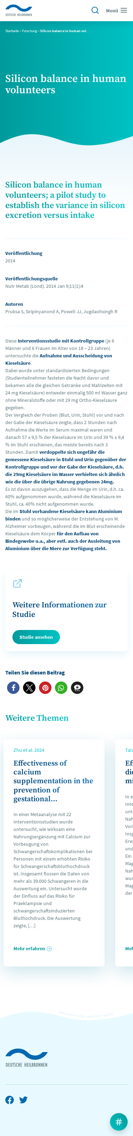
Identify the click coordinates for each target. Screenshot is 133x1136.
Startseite (12, 31)
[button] (13, 688)
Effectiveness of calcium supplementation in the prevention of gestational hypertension (53, 786)
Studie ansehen (36, 637)
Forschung (29, 31)
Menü (117, 10)
